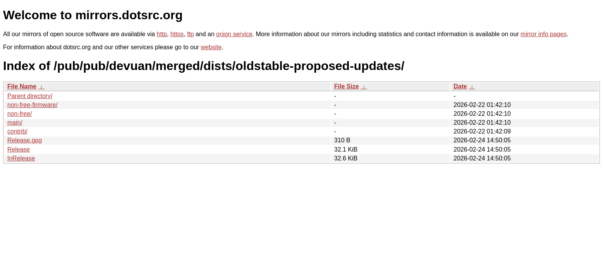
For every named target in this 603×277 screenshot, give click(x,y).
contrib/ (17, 131)
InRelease (21, 158)
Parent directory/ (29, 96)
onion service (234, 34)
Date (460, 86)
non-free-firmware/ (32, 105)
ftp (190, 34)
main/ (14, 122)
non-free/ (19, 113)
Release (18, 149)
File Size (346, 86)
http (162, 34)
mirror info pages (544, 34)
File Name (22, 86)
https (177, 34)
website (211, 47)
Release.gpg (24, 140)
